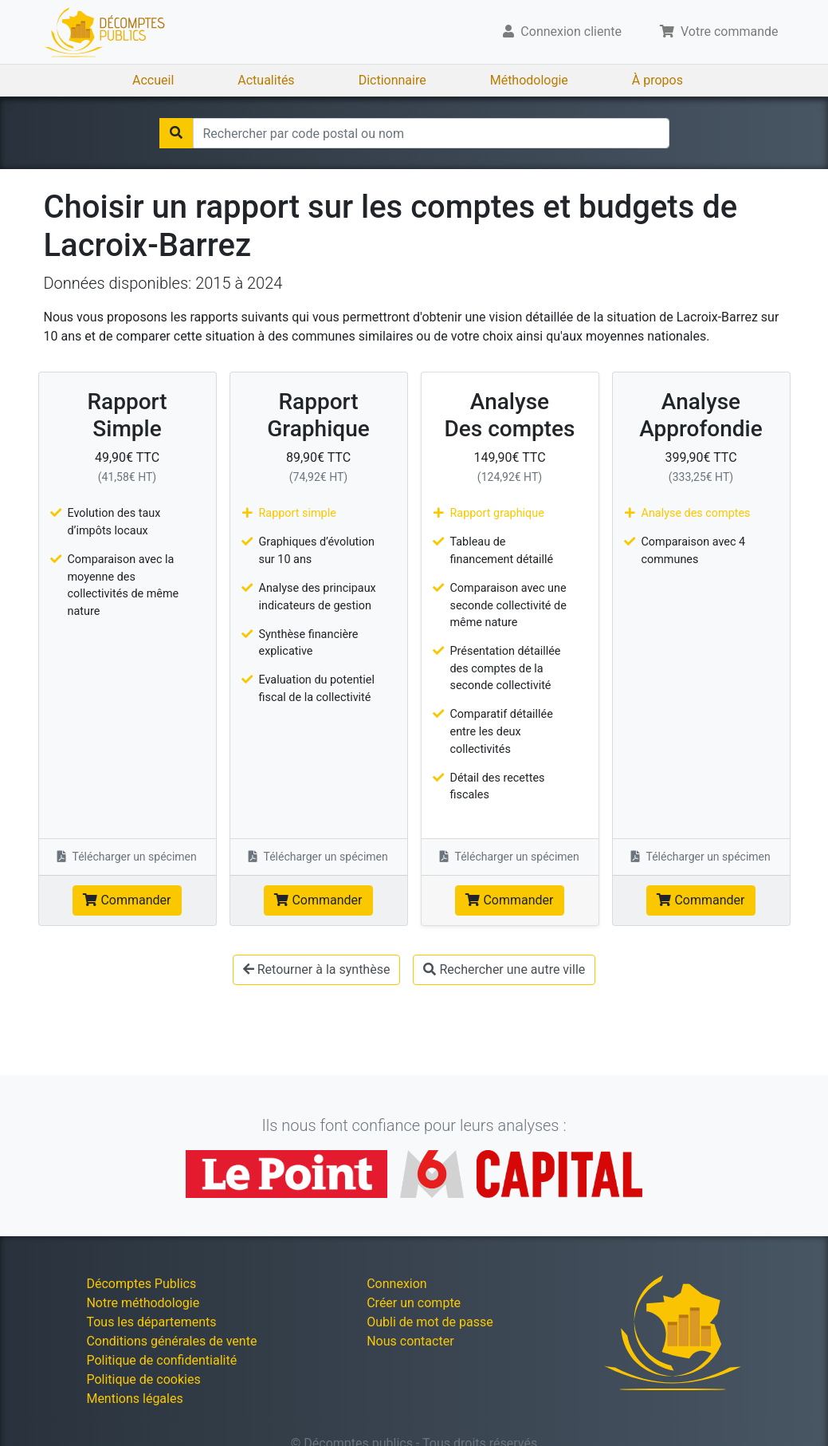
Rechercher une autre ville (504, 969)
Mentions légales (134, 1398)
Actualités (265, 80)
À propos (657, 80)
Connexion (396, 1283)
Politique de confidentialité (161, 1360)
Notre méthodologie (142, 1302)
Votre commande (719, 31)
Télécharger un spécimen (127, 856)
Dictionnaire (392, 80)
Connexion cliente (562, 31)
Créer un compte (414, 1302)
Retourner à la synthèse (316, 969)
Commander (127, 900)
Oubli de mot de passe (430, 1322)
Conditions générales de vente (171, 1341)
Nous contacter (410, 1341)
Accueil (153, 80)
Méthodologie (529, 80)
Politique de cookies (143, 1379)
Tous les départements (151, 1322)
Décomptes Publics (141, 1283)
